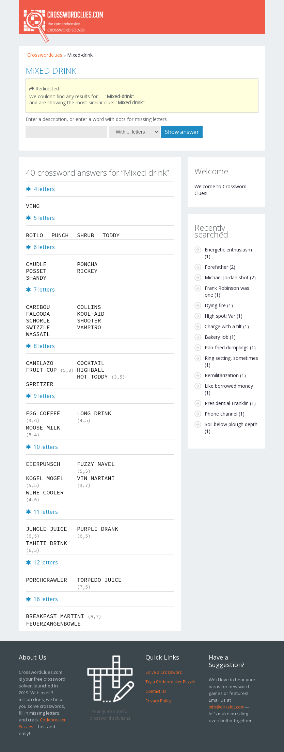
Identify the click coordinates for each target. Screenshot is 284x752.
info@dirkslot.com (226, 707)
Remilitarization (222, 375)
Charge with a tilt (223, 326)
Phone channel (221, 413)
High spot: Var (220, 316)
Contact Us (156, 691)
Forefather (216, 267)
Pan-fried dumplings (227, 347)
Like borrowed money (229, 386)
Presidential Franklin (227, 403)
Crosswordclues (44, 55)
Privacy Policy (158, 700)
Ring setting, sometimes (231, 358)
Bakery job (216, 337)
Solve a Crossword (164, 672)
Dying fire (215, 305)
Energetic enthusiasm (228, 249)
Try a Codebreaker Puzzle (170, 681)
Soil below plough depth (231, 424)
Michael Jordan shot (227, 277)
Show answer (182, 132)
